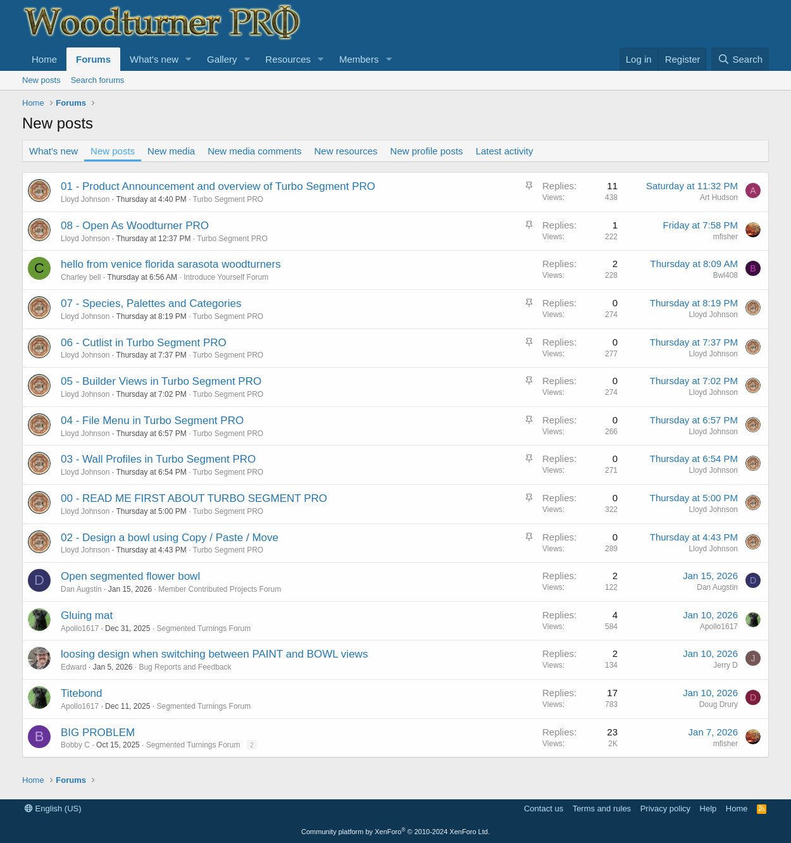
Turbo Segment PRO (228, 199)
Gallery (222, 59)
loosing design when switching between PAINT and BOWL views (214, 654)
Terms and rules (602, 808)
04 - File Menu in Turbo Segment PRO (152, 421)
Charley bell (81, 277)
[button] (188, 59)
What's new (154, 59)
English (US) (53, 808)
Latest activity (504, 151)
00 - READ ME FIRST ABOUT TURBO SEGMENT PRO (194, 498)
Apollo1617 (80, 628)
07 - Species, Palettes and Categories (151, 303)
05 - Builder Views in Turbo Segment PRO (161, 381)
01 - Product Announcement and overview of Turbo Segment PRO (218, 186)
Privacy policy (665, 808)
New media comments (254, 151)
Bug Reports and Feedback (185, 667)
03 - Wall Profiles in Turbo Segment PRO (158, 459)
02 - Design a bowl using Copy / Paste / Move (169, 538)
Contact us (543, 808)
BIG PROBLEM (98, 733)
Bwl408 (725, 275)
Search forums (98, 80)
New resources (346, 151)
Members (359, 59)
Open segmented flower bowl (130, 576)
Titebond (82, 693)
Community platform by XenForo (395, 831)
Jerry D (725, 665)
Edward (74, 667)
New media (171, 151)
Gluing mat (87, 615)
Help (708, 808)
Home (44, 59)
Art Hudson (719, 197)
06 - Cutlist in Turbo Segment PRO (144, 343)
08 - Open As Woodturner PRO (135, 226)
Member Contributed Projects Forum (219, 589)
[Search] (740, 59)
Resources (288, 59)
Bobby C (75, 744)
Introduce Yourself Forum (226, 277)
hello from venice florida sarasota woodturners (171, 264)
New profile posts (426, 151)
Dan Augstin (81, 589)
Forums (93, 59)
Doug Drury (718, 704)
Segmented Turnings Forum (203, 628)
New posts (41, 80)
